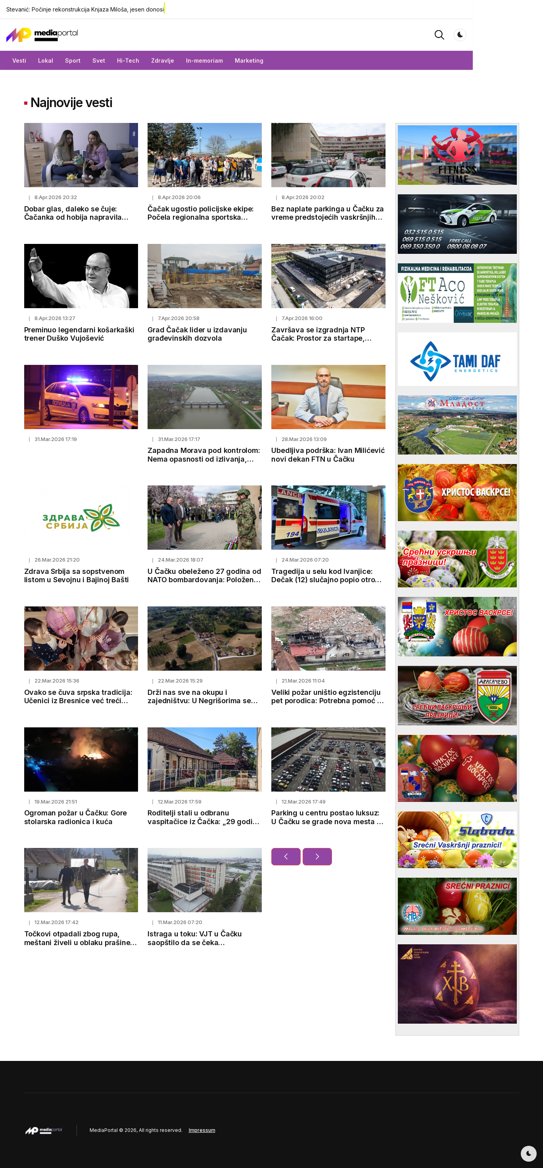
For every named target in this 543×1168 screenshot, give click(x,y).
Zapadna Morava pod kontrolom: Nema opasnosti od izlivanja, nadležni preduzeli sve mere (204, 459)
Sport (90, 60)
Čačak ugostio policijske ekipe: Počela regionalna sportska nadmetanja (201, 217)
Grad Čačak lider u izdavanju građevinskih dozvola (197, 334)
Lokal (63, 60)
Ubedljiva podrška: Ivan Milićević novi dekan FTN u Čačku (327, 454)
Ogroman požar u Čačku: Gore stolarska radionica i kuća (75, 817)
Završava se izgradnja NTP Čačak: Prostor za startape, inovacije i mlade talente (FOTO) (326, 338)
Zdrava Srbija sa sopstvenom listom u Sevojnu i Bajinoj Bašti (76, 575)
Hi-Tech (146, 60)
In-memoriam (222, 60)
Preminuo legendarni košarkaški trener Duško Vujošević (79, 334)
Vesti (37, 60)
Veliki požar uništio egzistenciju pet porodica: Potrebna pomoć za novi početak (328, 700)
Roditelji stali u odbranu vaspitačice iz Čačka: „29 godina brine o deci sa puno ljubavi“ (204, 821)
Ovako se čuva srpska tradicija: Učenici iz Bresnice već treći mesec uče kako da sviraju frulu (79, 700)
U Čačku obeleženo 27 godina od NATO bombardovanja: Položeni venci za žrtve (204, 580)
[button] (492, 34)
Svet (116, 60)
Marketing (267, 60)
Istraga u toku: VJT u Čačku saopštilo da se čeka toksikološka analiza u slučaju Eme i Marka (199, 947)
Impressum (202, 1130)
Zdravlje (180, 60)
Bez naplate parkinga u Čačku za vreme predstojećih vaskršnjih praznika (327, 217)
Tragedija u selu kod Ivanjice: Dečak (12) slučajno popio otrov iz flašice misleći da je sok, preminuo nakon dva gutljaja (325, 584)
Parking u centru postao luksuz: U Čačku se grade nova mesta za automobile (328, 821)
